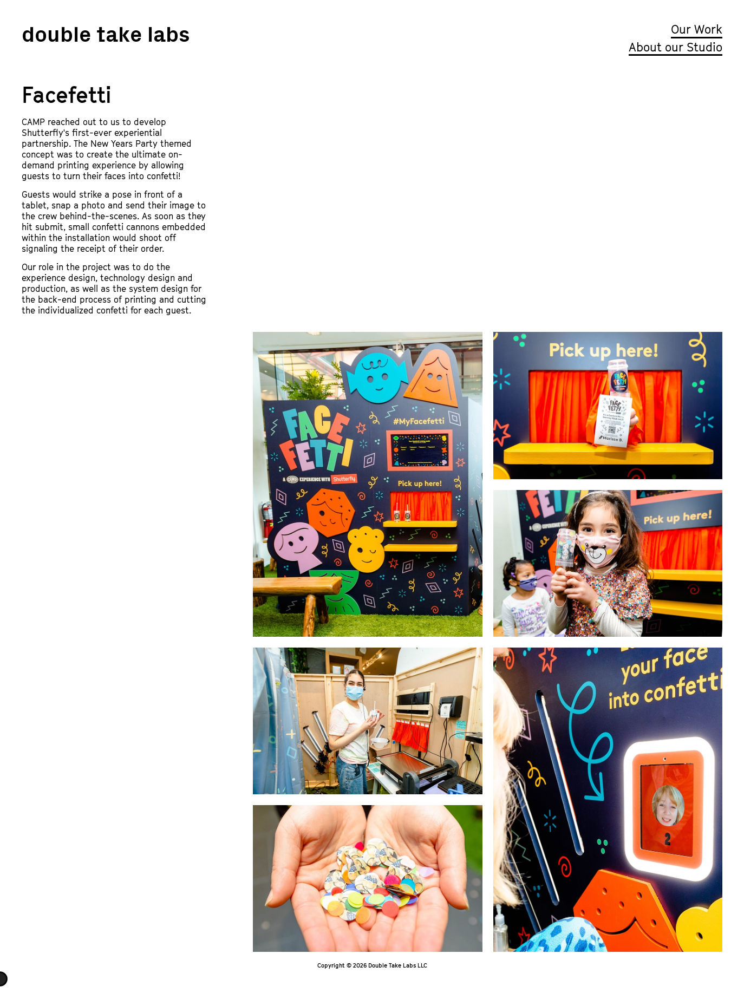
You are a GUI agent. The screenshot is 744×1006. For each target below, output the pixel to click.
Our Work (696, 29)
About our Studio (675, 47)
